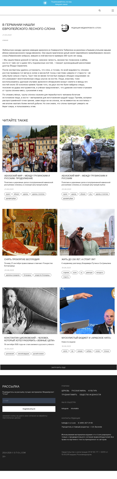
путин (75, 274)
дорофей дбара (11, 199)
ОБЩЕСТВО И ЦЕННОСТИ (90, 403)
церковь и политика (39, 195)
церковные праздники (13, 277)
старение (66, 274)
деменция (90, 274)
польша (107, 354)
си (82, 274)
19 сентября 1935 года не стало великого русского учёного (26, 351)
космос (98, 354)
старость (66, 279)
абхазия (16, 195)
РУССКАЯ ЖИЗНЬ (79, 399)
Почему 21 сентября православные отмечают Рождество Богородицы (29, 266)
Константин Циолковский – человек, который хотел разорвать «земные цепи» (27, 343)
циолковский (10, 362)
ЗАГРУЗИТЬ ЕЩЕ (58, 376)
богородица (27, 277)
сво (73, 354)
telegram (65, 417)
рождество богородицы (42, 277)
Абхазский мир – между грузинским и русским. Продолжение (27, 178)
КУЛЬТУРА (92, 399)
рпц (91, 195)
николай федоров (23, 362)
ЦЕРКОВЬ (65, 399)
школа (66, 354)
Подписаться (29, 417)
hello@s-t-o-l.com (69, 431)
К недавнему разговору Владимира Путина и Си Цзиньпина (86, 265)
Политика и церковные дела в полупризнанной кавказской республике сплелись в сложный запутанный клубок (29, 184)
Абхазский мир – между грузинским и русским (85, 178)
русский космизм (39, 362)
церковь (26, 195)
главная (5, 40)
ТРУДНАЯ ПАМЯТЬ (69, 403)
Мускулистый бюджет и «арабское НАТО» (87, 341)
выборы (89, 354)
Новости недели (69, 345)
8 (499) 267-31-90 (85, 431)
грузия (8, 195)
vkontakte (75, 417)
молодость (100, 274)
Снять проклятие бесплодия (22, 261)
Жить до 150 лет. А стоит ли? (79, 261)
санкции (80, 354)
